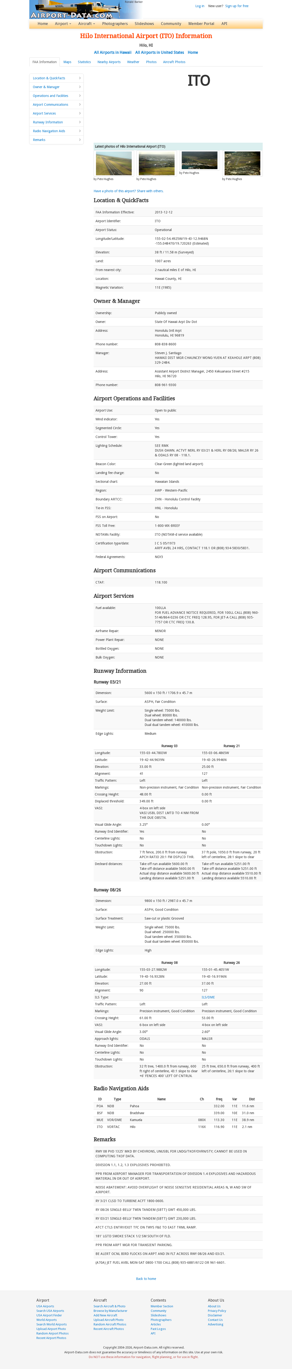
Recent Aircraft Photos (109, 1329)
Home (43, 23)
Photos (151, 62)
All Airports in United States (159, 52)
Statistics (84, 62)
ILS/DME (208, 997)
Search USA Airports (50, 1311)
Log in (199, 6)
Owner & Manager (57, 87)
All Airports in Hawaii (112, 52)
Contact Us (215, 1320)
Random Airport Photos (52, 1333)
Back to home (146, 1279)
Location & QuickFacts (57, 78)
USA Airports (45, 1306)
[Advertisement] (139, 104)
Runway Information (57, 122)
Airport (63, 23)
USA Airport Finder (49, 1315)
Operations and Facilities (57, 96)
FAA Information (44, 62)
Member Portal (201, 23)
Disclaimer (215, 1315)
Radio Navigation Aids (57, 131)
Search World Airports (51, 1324)
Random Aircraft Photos (110, 1324)
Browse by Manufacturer (110, 1311)
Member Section (162, 1306)
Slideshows (144, 23)
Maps (67, 62)
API (224, 23)
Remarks (57, 140)
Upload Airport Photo (51, 1329)
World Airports (46, 1320)
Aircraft (86, 23)
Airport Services (57, 113)
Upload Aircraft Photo (109, 1320)
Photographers (115, 23)
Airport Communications (57, 104)
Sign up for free (236, 6)
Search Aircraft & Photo (110, 1306)
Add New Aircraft (105, 1315)
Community (171, 23)
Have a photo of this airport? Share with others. (129, 191)
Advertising (215, 1324)
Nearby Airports (109, 62)
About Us (214, 1306)
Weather (133, 62)
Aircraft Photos (174, 62)
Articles (156, 1324)
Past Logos (158, 1329)
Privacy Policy (217, 1311)
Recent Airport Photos (51, 1338)
